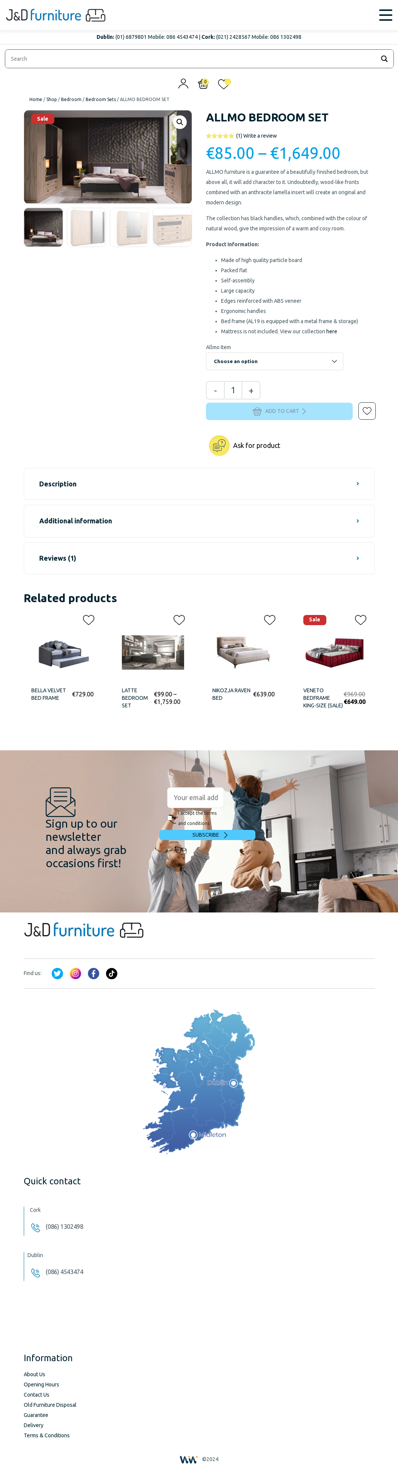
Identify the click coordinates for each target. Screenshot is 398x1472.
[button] (361, 405)
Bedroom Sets (101, 99)
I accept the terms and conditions (192, 818)
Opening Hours (41, 1385)
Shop (51, 99)
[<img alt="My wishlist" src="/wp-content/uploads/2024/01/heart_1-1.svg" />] (223, 86)
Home (35, 99)
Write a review (256, 136)
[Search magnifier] (384, 59)
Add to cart (279, 411)
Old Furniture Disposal (50, 1405)
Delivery (33, 1425)
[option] (43, 227)
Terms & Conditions (47, 1435)
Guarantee (36, 1415)
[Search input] (192, 59)
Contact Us (36, 1395)
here (331, 331)
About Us (34, 1374)
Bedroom (71, 99)
